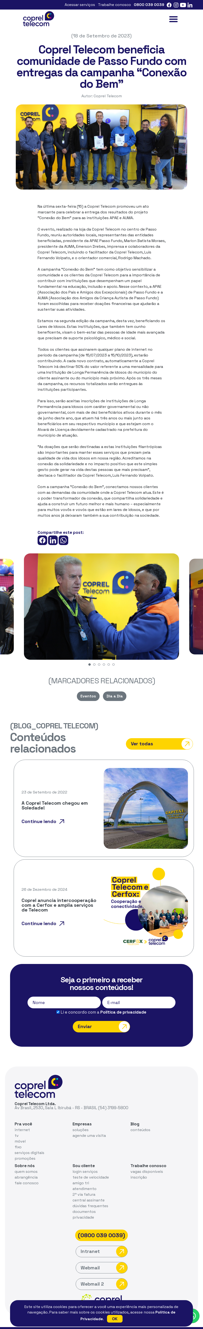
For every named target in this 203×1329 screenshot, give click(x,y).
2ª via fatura (84, 1183)
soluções (81, 1119)
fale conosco (27, 1172)
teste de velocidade (91, 1166)
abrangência (26, 1166)
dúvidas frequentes (90, 1195)
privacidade (83, 1206)
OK (115, 1318)
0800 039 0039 (149, 4)
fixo (18, 1136)
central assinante (89, 1189)
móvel (20, 1130)
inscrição (138, 1166)
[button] (89, 664)
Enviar (104, 1016)
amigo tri (81, 1172)
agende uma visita (89, 1125)
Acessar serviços (80, 4)
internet (22, 1119)
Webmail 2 (104, 1274)
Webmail (104, 1257)
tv (17, 1125)
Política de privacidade (123, 1001)
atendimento (84, 1178)
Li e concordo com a (101, 1001)
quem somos (26, 1161)
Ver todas (169, 738)
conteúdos (140, 1119)
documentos (84, 1201)
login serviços (85, 1161)
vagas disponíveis (146, 1161)
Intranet (104, 1241)
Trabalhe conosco (114, 4)
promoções (25, 1147)
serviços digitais (30, 1142)
